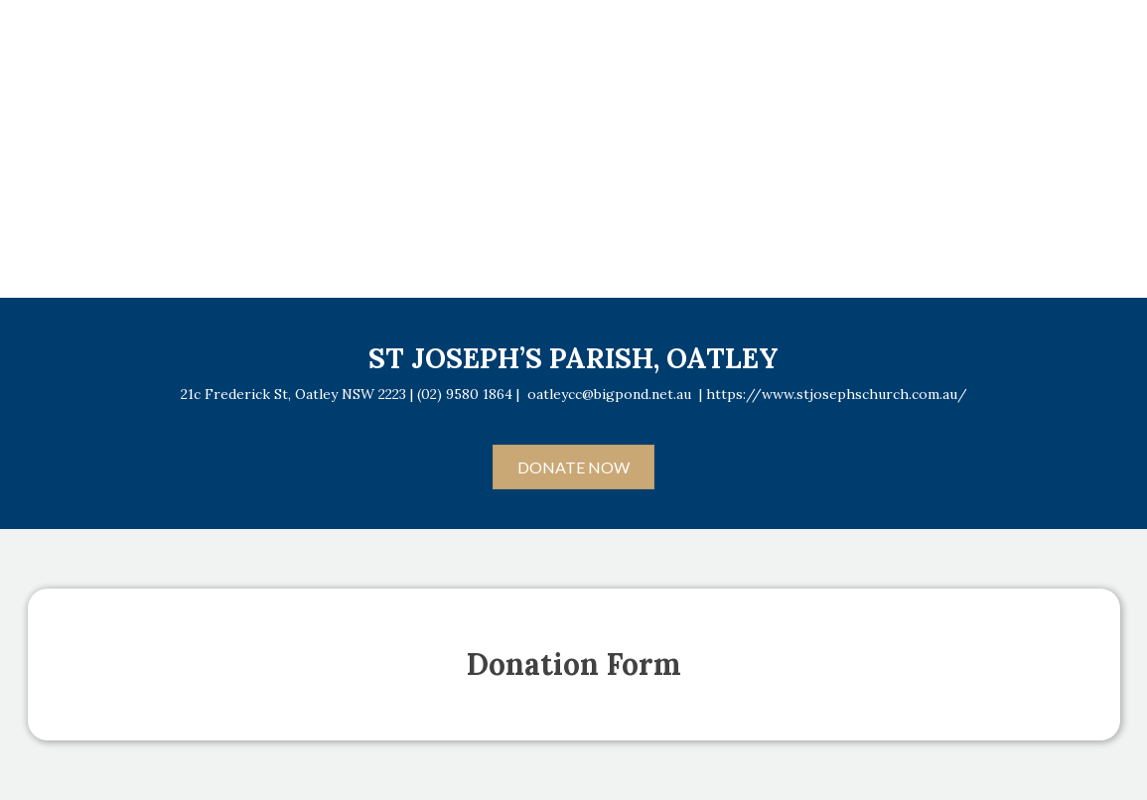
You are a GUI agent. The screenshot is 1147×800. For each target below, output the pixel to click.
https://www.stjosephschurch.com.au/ (836, 394)
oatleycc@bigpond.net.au (609, 394)
